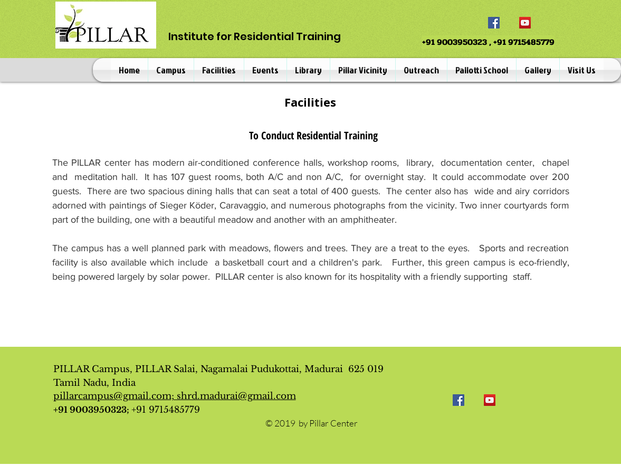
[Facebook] (494, 23)
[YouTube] (525, 23)
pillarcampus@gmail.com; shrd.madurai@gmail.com (174, 396)
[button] (171, 70)
